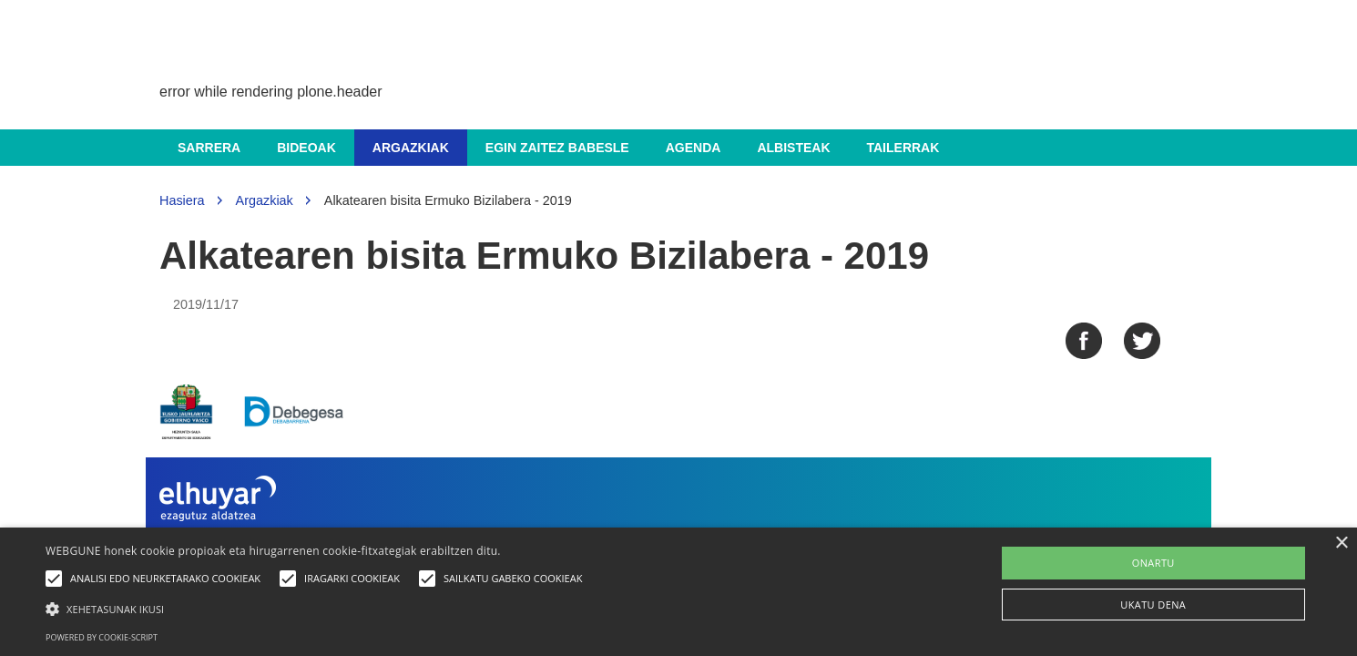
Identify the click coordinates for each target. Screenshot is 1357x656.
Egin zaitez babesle (557, 147)
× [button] (1341, 543)
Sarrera (209, 147)
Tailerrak (903, 147)
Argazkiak (410, 147)
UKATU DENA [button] (1153, 604)
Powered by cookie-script (102, 637)
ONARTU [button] (1153, 562)
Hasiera (182, 200)
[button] (318, 608)
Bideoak (306, 147)
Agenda (693, 147)
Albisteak (793, 147)
